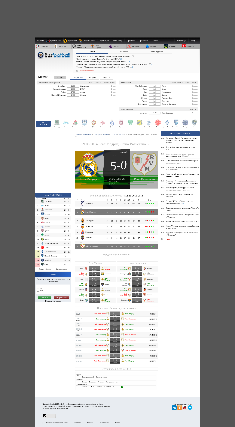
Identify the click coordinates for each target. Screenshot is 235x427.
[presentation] (57, 77)
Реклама (117, 423)
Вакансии (90, 423)
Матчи (112, 82)
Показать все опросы (53, 301)
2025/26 (91, 82)
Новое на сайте (104, 423)
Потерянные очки (112, 382)
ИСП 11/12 (153, 330)
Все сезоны (118, 387)
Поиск (155, 41)
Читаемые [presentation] (124, 51)
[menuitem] (88, 40)
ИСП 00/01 (153, 361)
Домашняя (92, 382)
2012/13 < (85, 387)
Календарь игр (61, 269)
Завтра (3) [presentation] (92, 77)
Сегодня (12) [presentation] (78, 77)
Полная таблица (45, 269)
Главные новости (87, 71)
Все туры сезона (101, 377)
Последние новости (180, 133)
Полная (84, 382)
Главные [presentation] (92, 51)
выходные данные (102, 406)
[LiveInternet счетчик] (49, 418)
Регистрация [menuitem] (181, 41)
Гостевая (101, 382)
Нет (41, 291)
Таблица (106, 82)
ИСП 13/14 (153, 314)
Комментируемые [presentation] (156, 51)
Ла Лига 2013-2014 (117, 178)
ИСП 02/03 (153, 340)
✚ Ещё (168, 239)
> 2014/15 (107, 387)
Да (41, 287)
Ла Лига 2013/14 (122, 368)
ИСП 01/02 (153, 351)
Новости (98, 82)
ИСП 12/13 (153, 319)
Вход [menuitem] (193, 41)
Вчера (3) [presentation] (106, 77)
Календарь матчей (88, 377)
